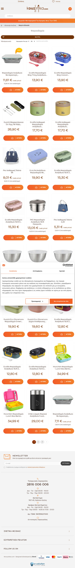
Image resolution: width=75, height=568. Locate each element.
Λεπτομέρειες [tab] (37, 271)
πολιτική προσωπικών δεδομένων (36, 467)
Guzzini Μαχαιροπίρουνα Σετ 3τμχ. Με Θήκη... (14, 123)
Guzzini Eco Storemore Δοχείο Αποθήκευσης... (37, 320)
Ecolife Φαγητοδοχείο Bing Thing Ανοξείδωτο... (37, 74)
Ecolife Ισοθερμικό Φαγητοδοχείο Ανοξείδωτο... (37, 124)
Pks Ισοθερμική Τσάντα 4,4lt (63, 221)
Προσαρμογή (37, 301)
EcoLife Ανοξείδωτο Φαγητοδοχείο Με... (37, 171)
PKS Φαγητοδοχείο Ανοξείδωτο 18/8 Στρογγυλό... (37, 222)
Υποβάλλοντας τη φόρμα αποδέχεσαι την (25, 467)
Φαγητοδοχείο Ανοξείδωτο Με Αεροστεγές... (12, 74)
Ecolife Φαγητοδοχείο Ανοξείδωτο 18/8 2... (62, 320)
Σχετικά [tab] (62, 271)
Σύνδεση (21, 1)
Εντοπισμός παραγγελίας (38, 519)
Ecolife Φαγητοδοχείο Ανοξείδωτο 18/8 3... (62, 171)
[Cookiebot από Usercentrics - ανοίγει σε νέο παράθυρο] (64, 265)
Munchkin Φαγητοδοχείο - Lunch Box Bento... (63, 368)
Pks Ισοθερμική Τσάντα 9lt (12, 171)
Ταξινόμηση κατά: (6, 41)
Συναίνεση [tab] (13, 271)
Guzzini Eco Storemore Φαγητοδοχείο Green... (14, 320)
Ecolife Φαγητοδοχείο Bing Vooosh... (62, 74)
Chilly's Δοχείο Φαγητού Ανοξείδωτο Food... (37, 415)
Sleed (34, 556)
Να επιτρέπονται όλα (61, 301)
